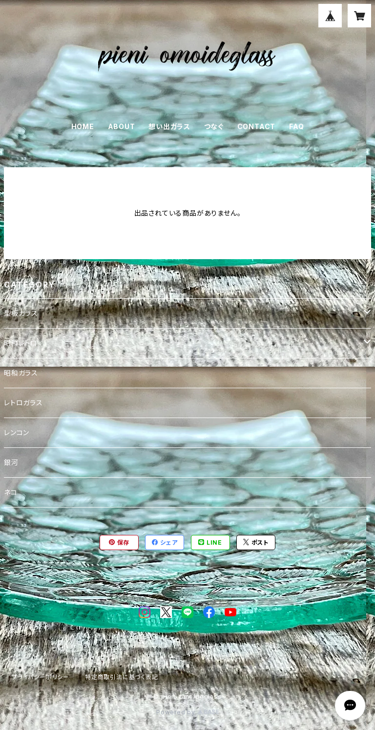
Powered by (187, 712)
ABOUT (121, 126)
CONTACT (256, 126)
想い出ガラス (169, 126)
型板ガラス (21, 313)
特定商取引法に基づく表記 (121, 677)
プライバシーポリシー (40, 677)
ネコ (11, 492)
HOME (82, 126)
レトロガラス (23, 402)
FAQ (296, 126)
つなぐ (214, 126)
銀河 (11, 462)
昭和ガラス (21, 373)
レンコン (16, 432)
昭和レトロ (21, 343)
